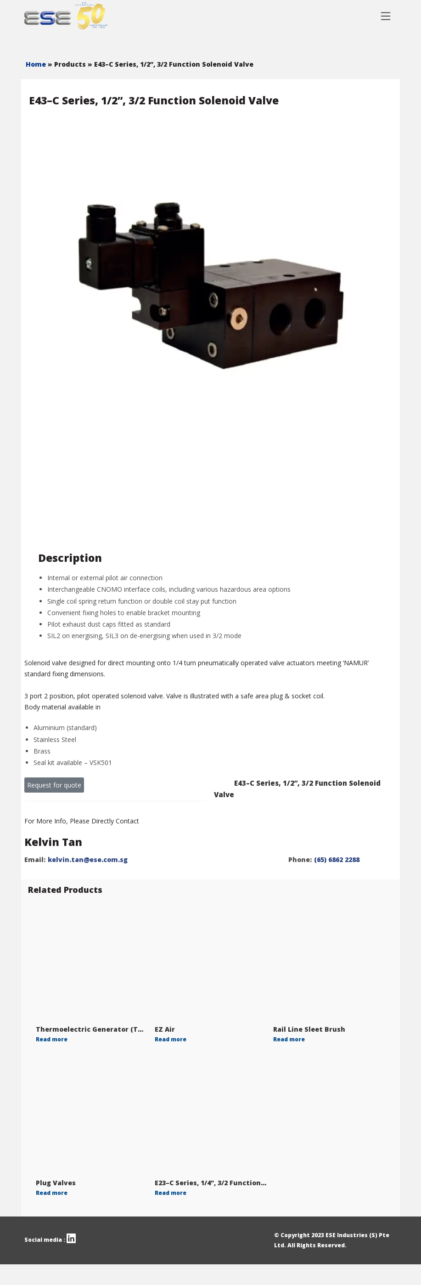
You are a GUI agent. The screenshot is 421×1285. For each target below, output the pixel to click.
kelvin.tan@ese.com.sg (88, 859)
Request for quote (54, 785)
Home (37, 64)
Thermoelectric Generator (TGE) (92, 1029)
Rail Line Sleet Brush (309, 1029)
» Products (68, 64)
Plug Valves (56, 1182)
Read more (51, 1039)
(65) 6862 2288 (336, 859)
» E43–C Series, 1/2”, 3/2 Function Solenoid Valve (170, 64)
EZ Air (165, 1029)
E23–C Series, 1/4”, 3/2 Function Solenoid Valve (234, 1182)
